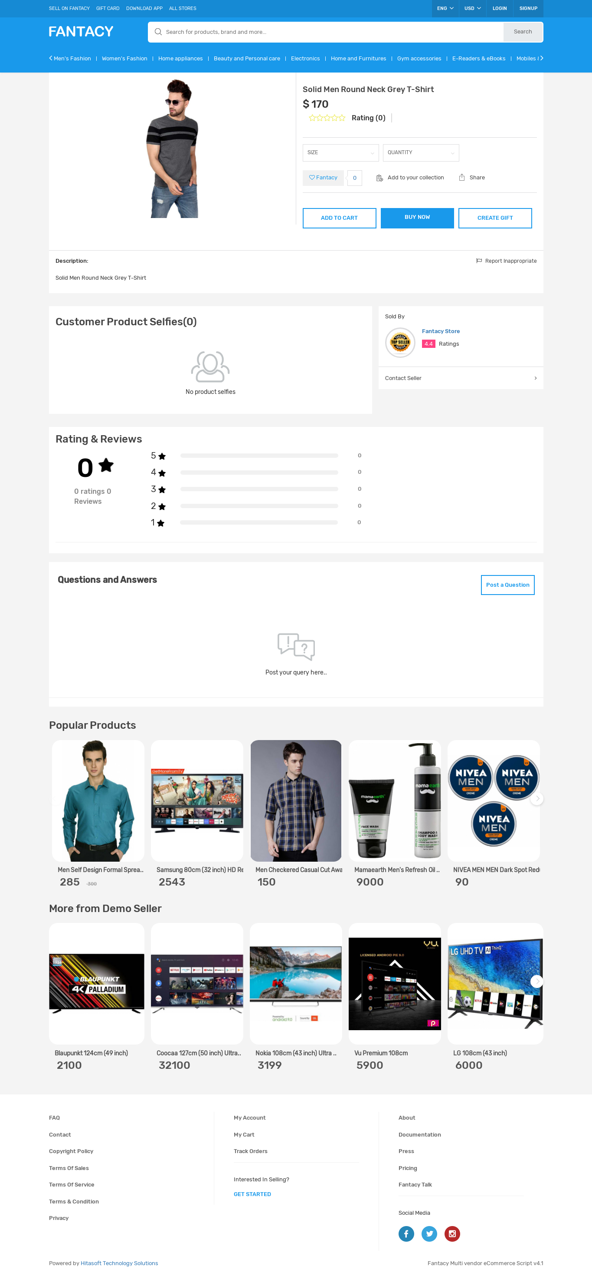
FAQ (54, 1117)
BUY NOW (417, 217)
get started (252, 1194)
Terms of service (72, 1184)
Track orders (251, 1151)
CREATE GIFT (495, 218)
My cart (244, 1134)
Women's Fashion (124, 58)
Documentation (420, 1134)
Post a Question (508, 585)
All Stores (182, 8)
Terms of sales (69, 1168)
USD (472, 8)
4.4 (429, 343)
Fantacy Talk (415, 1184)
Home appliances (180, 58)
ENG (445, 8)
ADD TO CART (339, 218)
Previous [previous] (57, 803)
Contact (60, 1134)
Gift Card (108, 8)
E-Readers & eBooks (479, 58)
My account (250, 1117)
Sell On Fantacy (69, 8)
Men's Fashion (72, 58)
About (407, 1117)
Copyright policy (71, 1151)
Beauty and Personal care (247, 58)
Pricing (408, 1168)
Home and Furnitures (358, 58)
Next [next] (538, 803)
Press (406, 1151)
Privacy (59, 1218)
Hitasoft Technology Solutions (119, 1263)
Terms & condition (74, 1201)
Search (523, 31)
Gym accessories (419, 58)
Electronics (305, 58)
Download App (144, 8)
